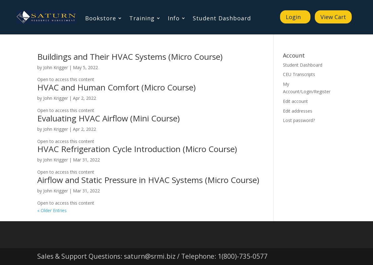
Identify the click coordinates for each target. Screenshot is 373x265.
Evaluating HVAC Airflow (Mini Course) (108, 118)
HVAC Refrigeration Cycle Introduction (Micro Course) (137, 149)
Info (174, 19)
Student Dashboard (222, 19)
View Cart (333, 17)
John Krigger (55, 67)
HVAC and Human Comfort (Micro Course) (116, 87)
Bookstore (100, 19)
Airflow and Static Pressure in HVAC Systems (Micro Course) (148, 180)
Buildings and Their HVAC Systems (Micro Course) (129, 56)
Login (293, 17)
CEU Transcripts (299, 74)
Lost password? (299, 120)
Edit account (295, 101)
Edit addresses (297, 111)
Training (142, 19)
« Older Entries (52, 210)
